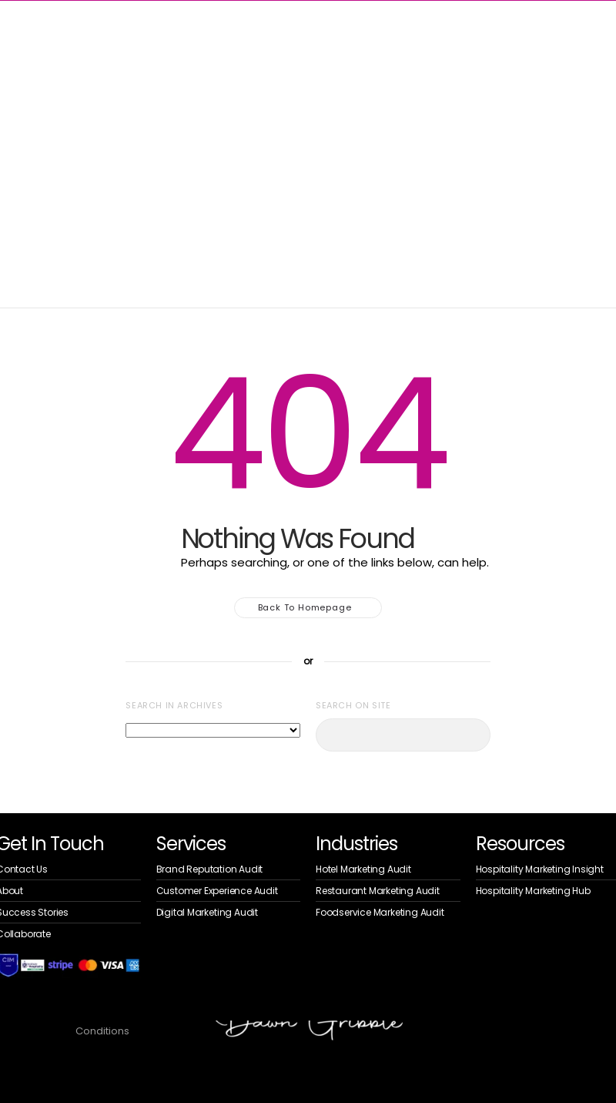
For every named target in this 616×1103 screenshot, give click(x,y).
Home (21, 136)
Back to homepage (308, 607)
